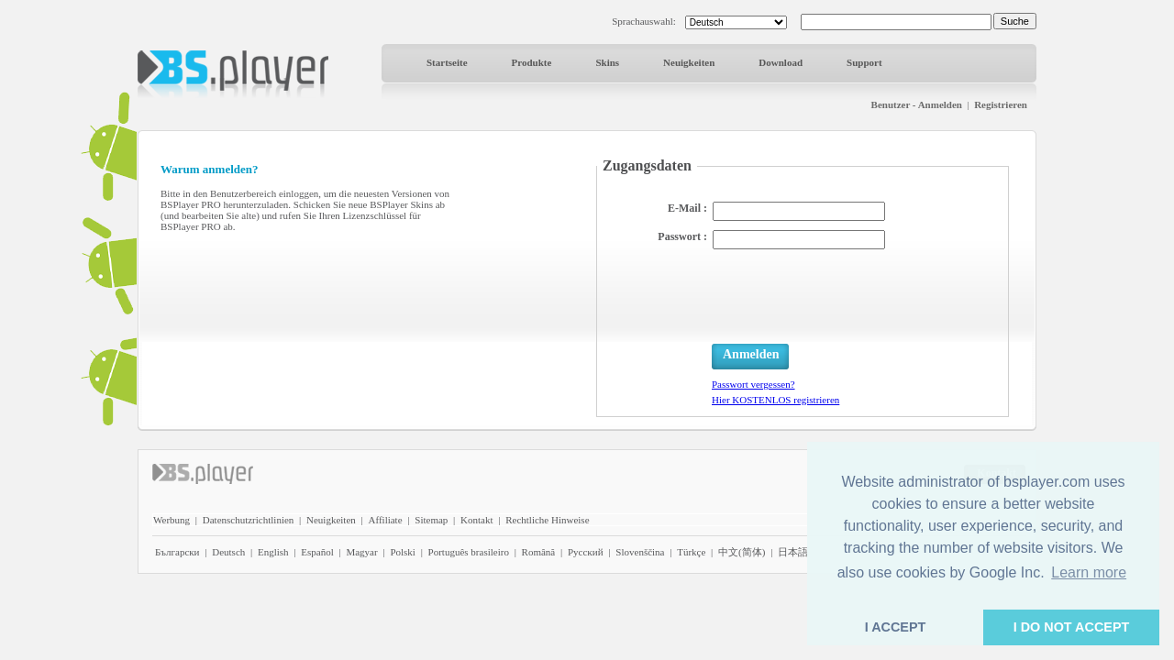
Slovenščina (639, 551)
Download (781, 62)
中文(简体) (741, 551)
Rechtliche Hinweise (547, 519)
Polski (402, 551)
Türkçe (691, 551)
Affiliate (386, 519)
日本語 (793, 551)
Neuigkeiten (688, 62)
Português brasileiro (468, 551)
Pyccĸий (586, 551)
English (273, 551)
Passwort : (682, 236)
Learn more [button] (1088, 572)
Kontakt (476, 519)
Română (539, 551)
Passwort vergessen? (753, 384)
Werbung (171, 519)
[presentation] (851, 294)
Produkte (532, 62)
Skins (607, 62)
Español (317, 551)
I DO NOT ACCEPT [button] (1071, 627)
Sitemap (431, 519)
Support (864, 62)
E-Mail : (687, 208)
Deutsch (228, 551)
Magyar (361, 551)
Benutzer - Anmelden (916, 104)
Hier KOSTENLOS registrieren (775, 399)
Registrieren (1000, 104)
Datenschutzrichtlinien (248, 519)
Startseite (447, 62)
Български (177, 551)
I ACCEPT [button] (895, 627)
